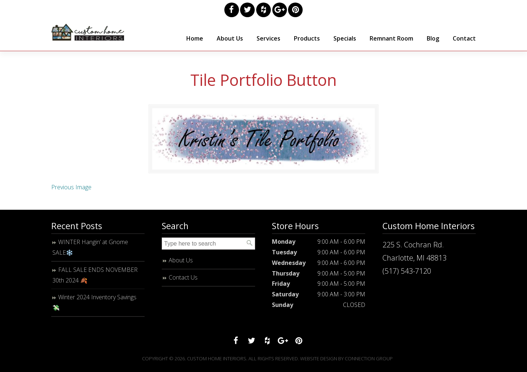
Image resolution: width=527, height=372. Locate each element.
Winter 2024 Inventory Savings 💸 (94, 306)
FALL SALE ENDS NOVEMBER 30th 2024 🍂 (95, 279)
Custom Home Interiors (87, 32)
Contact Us (183, 282)
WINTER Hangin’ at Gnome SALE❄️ (90, 251)
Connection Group (369, 363)
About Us (181, 265)
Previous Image (71, 191)
